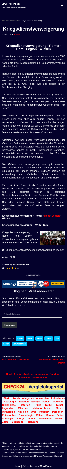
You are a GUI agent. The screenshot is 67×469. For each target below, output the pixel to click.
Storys (20, 418)
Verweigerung (19, 344)
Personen (57, 411)
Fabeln (46, 401)
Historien (24, 405)
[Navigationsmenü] (62, 5)
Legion (56, 215)
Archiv (17, 374)
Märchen (23, 408)
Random (54, 374)
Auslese (28, 374)
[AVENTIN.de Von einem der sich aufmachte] (14, 5)
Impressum (41, 374)
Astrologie (10, 401)
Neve (18, 466)
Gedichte (58, 401)
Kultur (48, 405)
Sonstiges (8, 418)
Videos (32, 418)
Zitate (5, 422)
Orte (33, 411)
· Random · (33, 422)
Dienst (30, 338)
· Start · (6, 398)
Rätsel (39, 415)
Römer (6, 344)
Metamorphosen (42, 408)
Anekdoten (42, 398)
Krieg (39, 338)
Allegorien (28, 398)
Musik (59, 408)
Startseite (6, 20)
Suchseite (24, 377)
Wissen (15, 20)
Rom (47, 215)
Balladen (24, 401)
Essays (35, 401)
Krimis (37, 405)
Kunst (59, 405)
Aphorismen (58, 398)
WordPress (46, 466)
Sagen (50, 415)
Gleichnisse (9, 405)
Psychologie (26, 415)
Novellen (23, 411)
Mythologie (8, 411)
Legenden (8, 408)
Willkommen (39, 377)
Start (9, 374)
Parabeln (44, 411)
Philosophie (9, 415)
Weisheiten (45, 418)
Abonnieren (9, 325)
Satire (60, 415)
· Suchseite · (18, 422)
